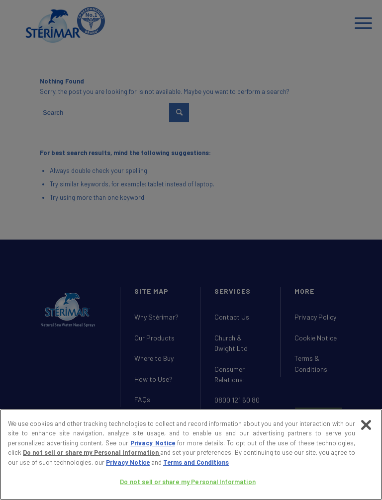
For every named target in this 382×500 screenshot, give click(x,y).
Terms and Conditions (196, 462)
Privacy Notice (152, 443)
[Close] (366, 425)
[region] (191, 454)
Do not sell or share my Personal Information (91, 452)
